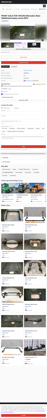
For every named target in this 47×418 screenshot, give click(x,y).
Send (23, 146)
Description (14, 66)
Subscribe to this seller (7, 97)
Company (15, 108)
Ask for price (23, 57)
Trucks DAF (4, 175)
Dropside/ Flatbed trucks (24, 169)
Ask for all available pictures (23, 49)
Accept (23, 415)
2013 (25, 75)
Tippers (14, 169)
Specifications (5, 66)
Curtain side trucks (6, 169)
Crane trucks (35, 169)
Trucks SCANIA (18, 172)
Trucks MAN (36, 172)
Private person (5, 108)
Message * (3, 134)
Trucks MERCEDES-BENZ (7, 172)
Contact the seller (23, 62)
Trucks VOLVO (28, 172)
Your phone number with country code (11, 121)
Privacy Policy (25, 149)
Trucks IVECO (13, 175)
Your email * (3, 115)
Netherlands (29, 80)
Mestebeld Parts (5, 84)
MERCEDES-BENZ (28, 70)
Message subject (7, 126)
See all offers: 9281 (23, 100)
